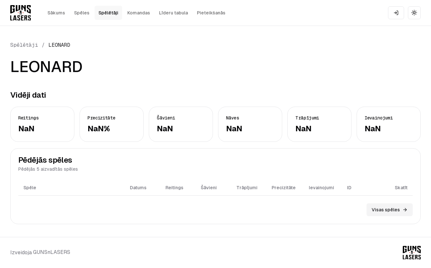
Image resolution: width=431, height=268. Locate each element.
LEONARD (59, 45)
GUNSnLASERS (51, 252)
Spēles (81, 12)
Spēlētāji (108, 12)
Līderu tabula (173, 12)
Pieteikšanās (211, 12)
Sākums (56, 12)
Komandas (138, 12)
